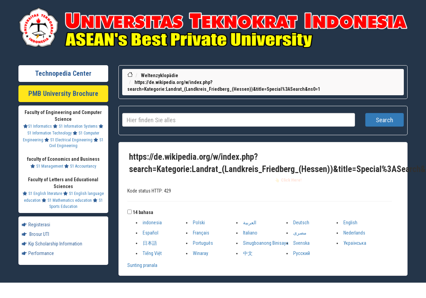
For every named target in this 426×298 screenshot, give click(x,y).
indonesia (152, 222)
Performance (38, 253)
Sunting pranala (142, 265)
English (350, 222)
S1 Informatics (37, 126)
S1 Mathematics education (67, 200)
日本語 (150, 243)
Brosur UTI (35, 234)
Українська (354, 243)
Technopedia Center (63, 73)
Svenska (301, 243)
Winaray (200, 253)
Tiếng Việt (152, 253)
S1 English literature (42, 193)
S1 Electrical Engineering (68, 140)
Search (384, 120)
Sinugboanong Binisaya (265, 243)
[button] (129, 212)
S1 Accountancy (80, 166)
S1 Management (46, 166)
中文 (248, 253)
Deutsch (301, 222)
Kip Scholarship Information (52, 243)
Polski (199, 222)
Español (150, 233)
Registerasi (36, 224)
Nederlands (354, 233)
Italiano (250, 233)
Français (201, 233)
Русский (301, 253)
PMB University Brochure (63, 93)
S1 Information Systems (75, 126)
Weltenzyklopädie (159, 75)
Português (203, 243)
